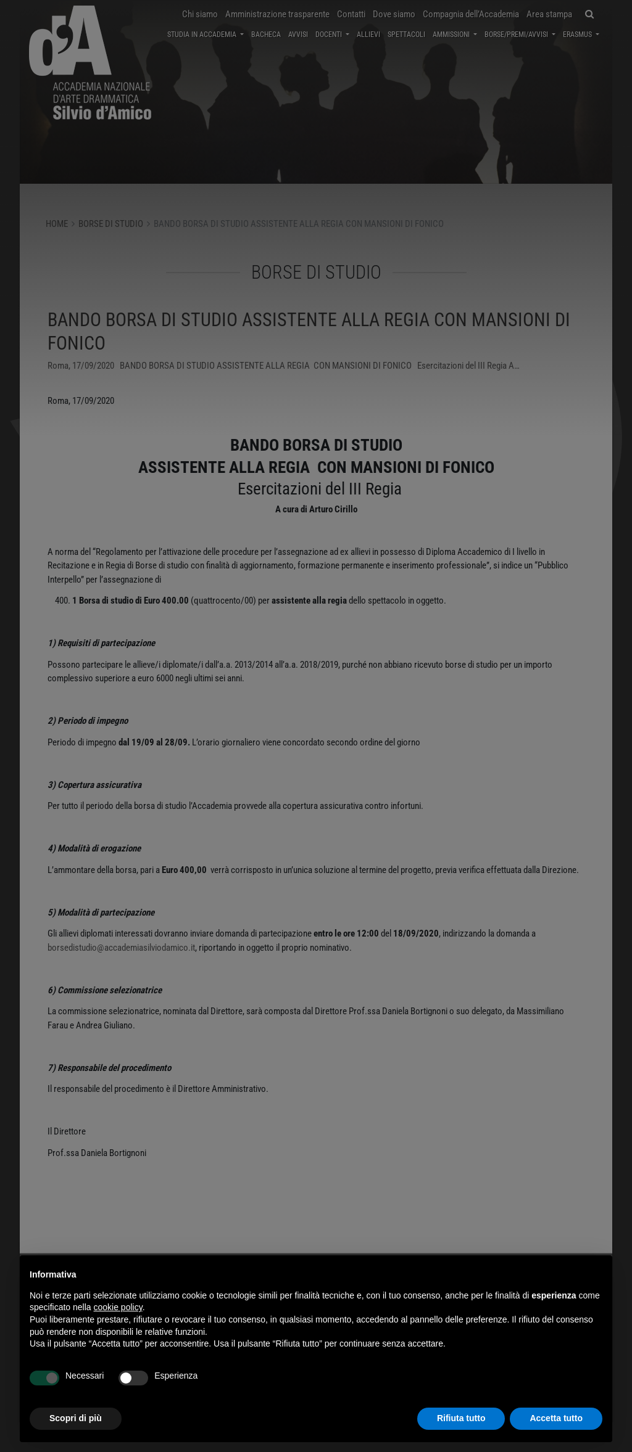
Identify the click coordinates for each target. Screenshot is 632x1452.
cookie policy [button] (118, 1307)
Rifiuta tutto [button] (461, 1418)
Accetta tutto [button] (556, 1418)
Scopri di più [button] (75, 1418)
